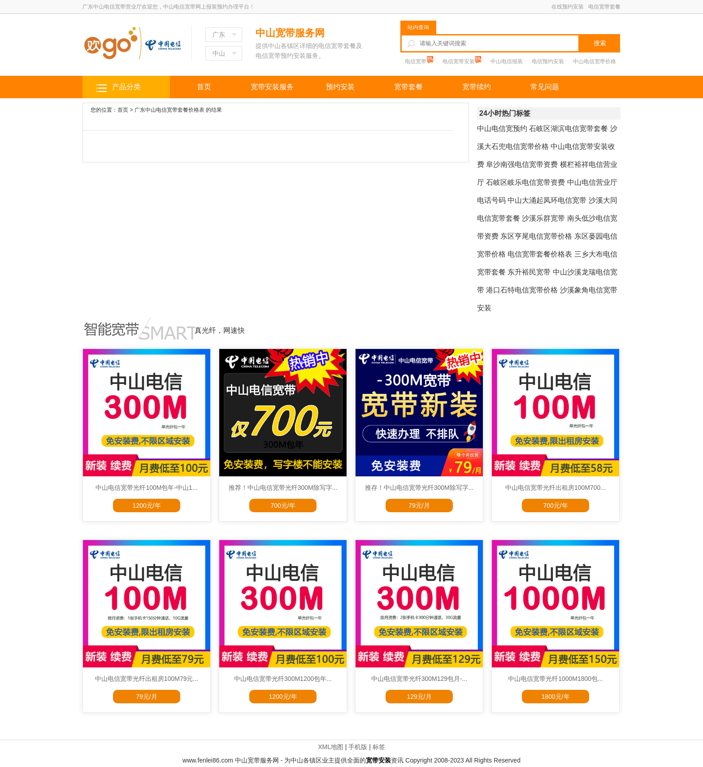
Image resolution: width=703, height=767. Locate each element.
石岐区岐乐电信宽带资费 (525, 182)
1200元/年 (146, 505)
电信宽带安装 (459, 61)
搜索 (600, 43)
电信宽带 (416, 61)
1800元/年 (555, 696)
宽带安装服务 (272, 87)
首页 (204, 87)
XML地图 (330, 746)
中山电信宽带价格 (594, 61)
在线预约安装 (567, 7)
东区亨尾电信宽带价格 (536, 236)
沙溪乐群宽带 (543, 218)
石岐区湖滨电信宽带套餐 (568, 128)
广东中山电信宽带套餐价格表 (169, 110)
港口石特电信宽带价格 (522, 290)
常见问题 (544, 87)
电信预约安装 (548, 61)
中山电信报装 (506, 61)
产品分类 (126, 87)
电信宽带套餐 (604, 7)
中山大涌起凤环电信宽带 (547, 200)
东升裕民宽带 (529, 272)
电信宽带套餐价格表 (540, 254)
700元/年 (282, 505)
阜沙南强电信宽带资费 (522, 164)
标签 (379, 746)
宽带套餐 (408, 87)
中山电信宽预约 (502, 128)
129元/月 (419, 696)
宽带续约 (476, 87)
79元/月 (419, 505)
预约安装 (340, 87)
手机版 (357, 746)
